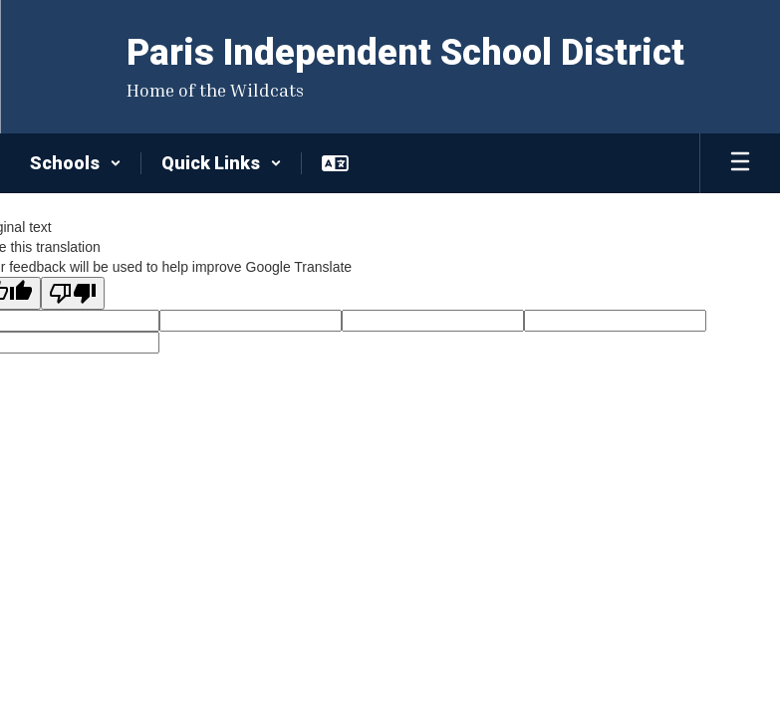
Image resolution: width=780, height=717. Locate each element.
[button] (75, 163)
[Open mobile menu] (740, 163)
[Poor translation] (73, 293)
